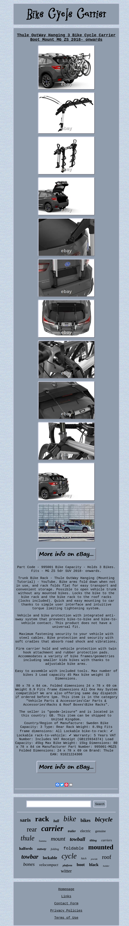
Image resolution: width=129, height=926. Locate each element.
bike (69, 819)
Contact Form (66, 903)
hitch (83, 858)
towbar (30, 856)
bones (29, 864)
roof (106, 857)
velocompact (48, 865)
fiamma (43, 841)
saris (25, 820)
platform (67, 865)
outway (41, 849)
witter (66, 871)
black (93, 864)
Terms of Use (66, 918)
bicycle (104, 819)
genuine (100, 831)
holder (106, 865)
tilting (93, 840)
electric (85, 831)
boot (81, 864)
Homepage (66, 889)
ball (56, 821)
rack (42, 819)
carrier (52, 828)
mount (58, 839)
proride (94, 859)
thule (28, 838)
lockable (50, 858)
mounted (100, 847)
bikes (85, 820)
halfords (26, 848)
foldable (73, 848)
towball (77, 839)
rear (32, 829)
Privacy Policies (66, 911)
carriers (106, 840)
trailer (72, 831)
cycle (69, 856)
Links (66, 896)
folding (55, 849)
